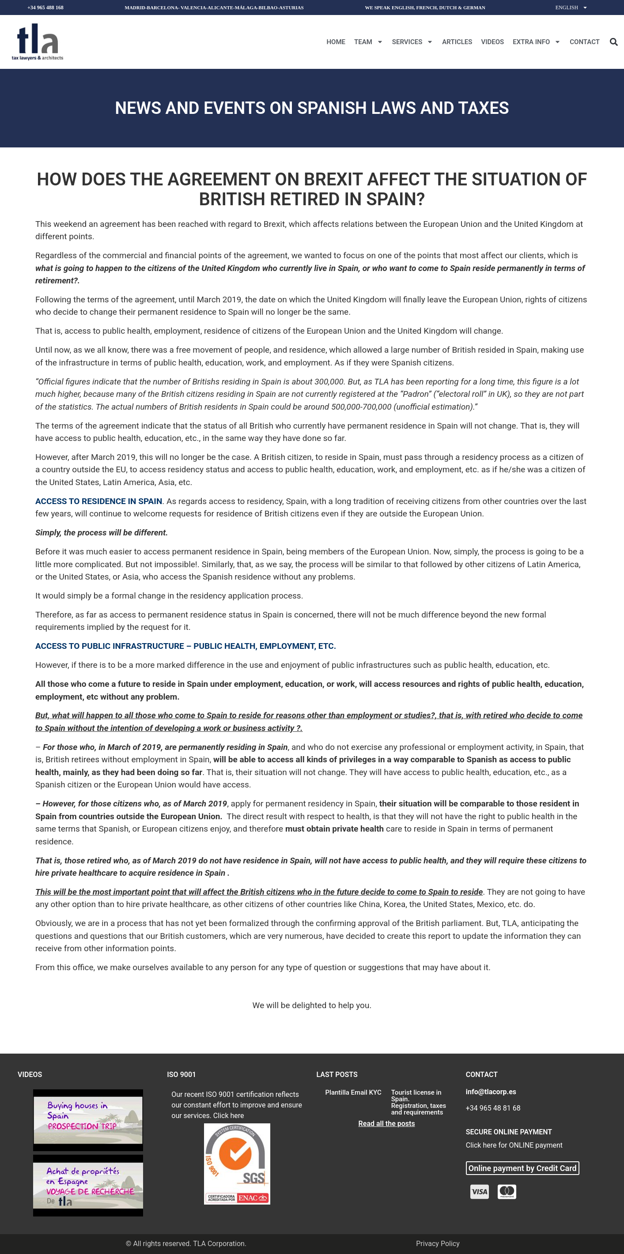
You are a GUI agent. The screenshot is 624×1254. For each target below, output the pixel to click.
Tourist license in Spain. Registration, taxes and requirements (418, 1102)
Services (412, 41)
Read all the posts (387, 1123)
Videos (492, 42)
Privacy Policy (438, 1243)
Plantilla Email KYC (353, 1092)
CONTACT (585, 42)
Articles (457, 42)
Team (368, 41)
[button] (613, 41)
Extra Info (537, 41)
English (572, 7)
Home (335, 42)
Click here (228, 1115)
